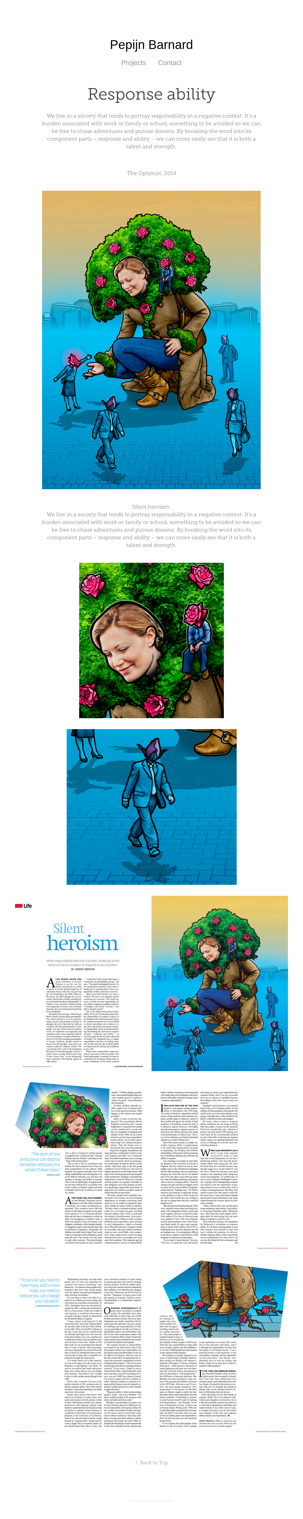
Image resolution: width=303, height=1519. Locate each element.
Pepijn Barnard (151, 44)
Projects (133, 62)
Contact (170, 62)
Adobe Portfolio (161, 1501)
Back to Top (151, 1462)
